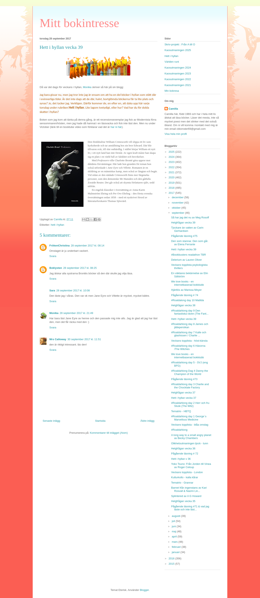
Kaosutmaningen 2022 (178, 79)
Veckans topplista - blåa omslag (189, 424)
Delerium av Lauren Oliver (186, 259)
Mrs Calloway (57, 339)
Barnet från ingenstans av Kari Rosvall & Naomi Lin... (189, 489)
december (178, 197)
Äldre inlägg (147, 420)
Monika (87, 87)
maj (174, 531)
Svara (52, 256)
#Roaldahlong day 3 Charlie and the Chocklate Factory (190, 386)
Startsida (100, 420)
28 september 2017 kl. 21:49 (76, 313)
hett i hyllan (57, 224)
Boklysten (55, 267)
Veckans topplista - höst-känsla (189, 340)
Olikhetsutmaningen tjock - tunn (189, 443)
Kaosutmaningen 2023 (178, 73)
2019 (172, 182)
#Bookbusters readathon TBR (188, 254)
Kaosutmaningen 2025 (178, 50)
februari (177, 546)
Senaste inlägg (51, 420)
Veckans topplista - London (187, 472)
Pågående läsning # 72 (184, 453)
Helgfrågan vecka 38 (183, 305)
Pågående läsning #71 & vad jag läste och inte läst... (190, 508)
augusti (176, 515)
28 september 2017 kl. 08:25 (80, 267)
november (178, 202)
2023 (172, 161)
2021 (172, 172)
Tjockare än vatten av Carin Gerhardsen (187, 229)
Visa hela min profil (176, 133)
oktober (176, 207)
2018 (172, 187)
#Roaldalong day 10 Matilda (187, 300)
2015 (172, 563)
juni (174, 526)
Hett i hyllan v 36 (181, 458)
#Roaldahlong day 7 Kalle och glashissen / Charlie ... (188, 334)
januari (176, 552)
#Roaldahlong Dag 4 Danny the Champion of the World (189, 372)
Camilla (173, 108)
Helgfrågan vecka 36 (183, 448)
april (175, 536)
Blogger (144, 589)
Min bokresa (172, 90)
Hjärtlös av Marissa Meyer (186, 289)
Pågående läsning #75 (184, 235)
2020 (172, 177)
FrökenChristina (59, 245)
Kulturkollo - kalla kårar (184, 477)
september (178, 212)
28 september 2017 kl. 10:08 (73, 290)
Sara (52, 290)
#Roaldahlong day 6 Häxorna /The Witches (188, 347)
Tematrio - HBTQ (181, 411)
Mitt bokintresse (79, 23)
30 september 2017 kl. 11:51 (84, 339)
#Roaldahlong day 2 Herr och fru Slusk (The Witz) (190, 404)
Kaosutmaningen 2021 (178, 85)
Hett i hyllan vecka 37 (183, 397)
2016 (172, 558)
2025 (172, 151)
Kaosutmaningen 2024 (178, 67)
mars (175, 541)
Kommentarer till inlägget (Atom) (109, 432)
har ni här (116, 127)
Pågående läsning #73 (184, 379)
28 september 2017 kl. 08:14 (87, 245)
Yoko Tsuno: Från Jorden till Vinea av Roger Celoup (191, 465)
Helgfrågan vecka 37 (183, 392)
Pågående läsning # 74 (184, 295)
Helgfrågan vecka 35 (183, 501)
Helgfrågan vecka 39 (183, 222)
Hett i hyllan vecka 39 (183, 249)
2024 (172, 156)
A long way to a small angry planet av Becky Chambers (191, 437)
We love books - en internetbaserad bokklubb (187, 283)
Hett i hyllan (171, 56)
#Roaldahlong (179, 429)
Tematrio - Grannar (182, 482)
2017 (172, 192)
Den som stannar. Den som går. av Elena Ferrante (189, 243)
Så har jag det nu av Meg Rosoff (190, 217)
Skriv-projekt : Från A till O (180, 44)
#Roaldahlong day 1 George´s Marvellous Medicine (188, 418)
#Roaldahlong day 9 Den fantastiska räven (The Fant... (189, 312)
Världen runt (172, 61)
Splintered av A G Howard (186, 496)
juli (174, 521)
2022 (172, 167)
